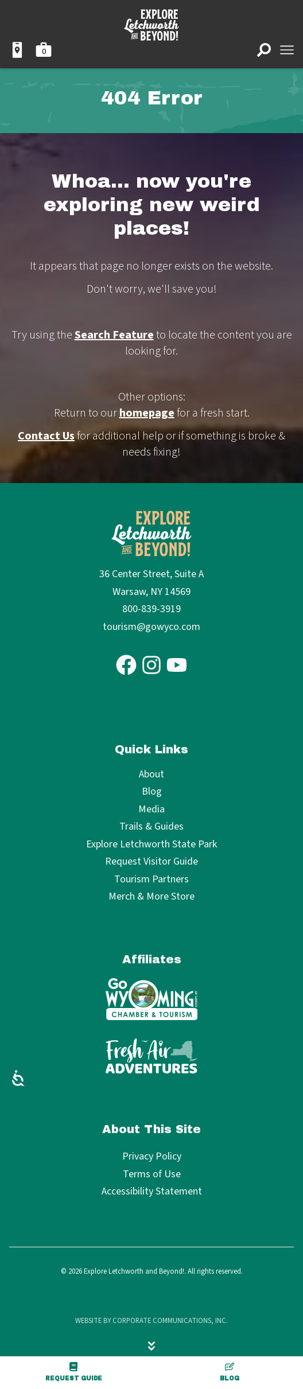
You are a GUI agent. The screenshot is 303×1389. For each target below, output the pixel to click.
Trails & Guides (151, 827)
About (151, 774)
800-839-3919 (151, 609)
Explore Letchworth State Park (151, 844)
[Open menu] (287, 50)
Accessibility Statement (152, 1191)
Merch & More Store (151, 897)
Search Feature (114, 335)
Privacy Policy (151, 1156)
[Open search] (264, 50)
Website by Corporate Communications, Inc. (151, 1321)
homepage (146, 413)
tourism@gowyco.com (151, 627)
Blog (229, 1372)
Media (151, 809)
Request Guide (73, 1372)
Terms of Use (152, 1174)
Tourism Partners (151, 879)
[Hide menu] (151, 1346)
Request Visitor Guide (151, 862)
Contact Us (46, 436)
